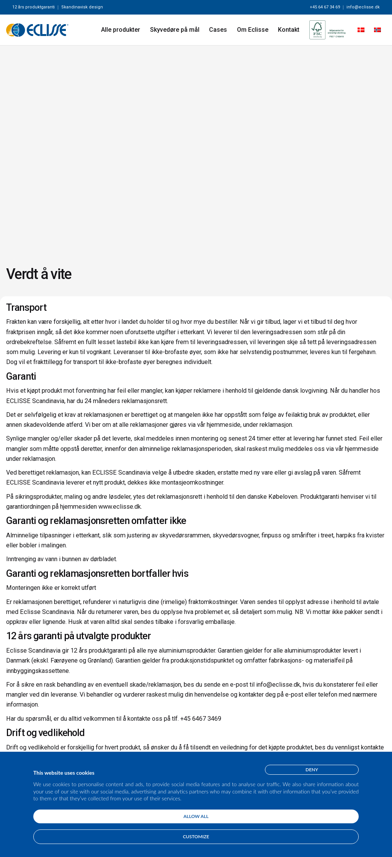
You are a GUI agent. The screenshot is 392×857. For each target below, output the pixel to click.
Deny (311, 769)
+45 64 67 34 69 (325, 7)
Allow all (195, 816)
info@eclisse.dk (363, 7)
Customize (196, 836)
